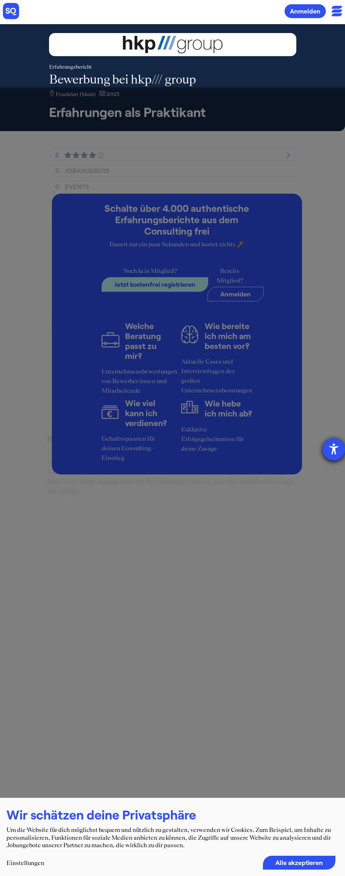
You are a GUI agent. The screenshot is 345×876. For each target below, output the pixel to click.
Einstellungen (25, 862)
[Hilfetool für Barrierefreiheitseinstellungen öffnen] (334, 449)
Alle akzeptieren (299, 862)
